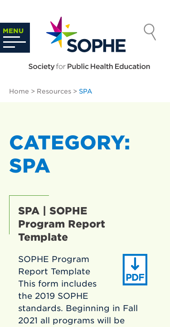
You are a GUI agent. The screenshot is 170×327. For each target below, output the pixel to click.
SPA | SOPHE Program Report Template (61, 224)
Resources (54, 91)
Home (19, 91)
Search (150, 33)
